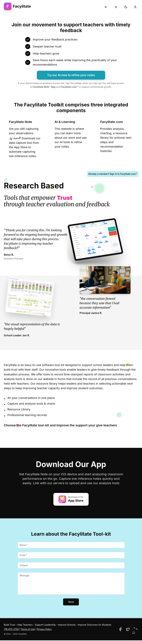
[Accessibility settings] (116, 7)
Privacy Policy (44, 629)
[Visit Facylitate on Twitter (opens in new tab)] (128, 629)
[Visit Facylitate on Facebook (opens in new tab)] (120, 629)
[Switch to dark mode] (126, 7)
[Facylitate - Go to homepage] (17, 6)
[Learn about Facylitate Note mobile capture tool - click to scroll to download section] (25, 139)
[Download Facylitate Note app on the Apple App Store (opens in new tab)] (71, 499)
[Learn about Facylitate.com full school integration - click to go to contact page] (116, 139)
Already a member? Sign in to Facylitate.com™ (112, 174)
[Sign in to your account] (135, 7)
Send (71, 601)
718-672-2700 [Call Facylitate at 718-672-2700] (11, 629)
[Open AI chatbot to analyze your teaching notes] (133, 632)
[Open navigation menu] (105, 7)
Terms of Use (28, 629)
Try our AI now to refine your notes (71, 75)
